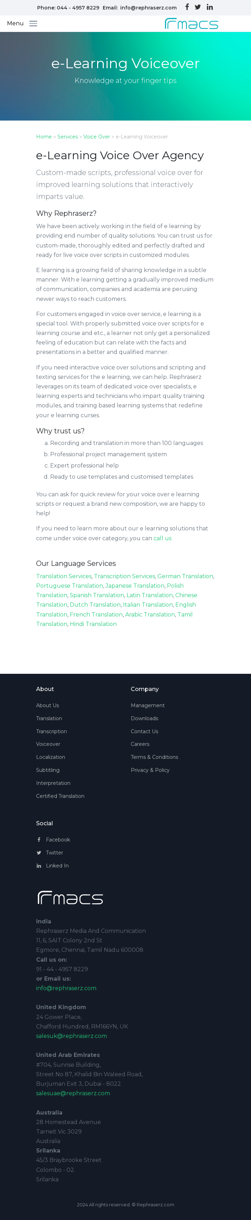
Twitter (49, 853)
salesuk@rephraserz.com (71, 1036)
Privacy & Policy (150, 770)
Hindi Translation (93, 624)
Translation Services (63, 576)
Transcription (51, 731)
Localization (50, 757)
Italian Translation (148, 604)
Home (44, 137)
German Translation (185, 576)
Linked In (52, 866)
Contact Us (144, 731)
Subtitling (48, 770)
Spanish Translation (97, 595)
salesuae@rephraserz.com (73, 1093)
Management (148, 705)
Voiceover (48, 744)
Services (67, 137)
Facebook (53, 840)
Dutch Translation (95, 604)
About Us (47, 705)
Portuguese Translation (69, 585)
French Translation (96, 614)
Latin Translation (150, 595)
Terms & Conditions (154, 757)
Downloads (144, 718)
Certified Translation (60, 796)
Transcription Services (124, 576)
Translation (49, 718)
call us (162, 538)
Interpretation (53, 783)
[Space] (186, 23)
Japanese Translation (135, 585)
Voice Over (96, 137)
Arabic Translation (150, 614)
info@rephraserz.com (148, 8)
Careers (140, 744)
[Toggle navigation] (35, 23)
